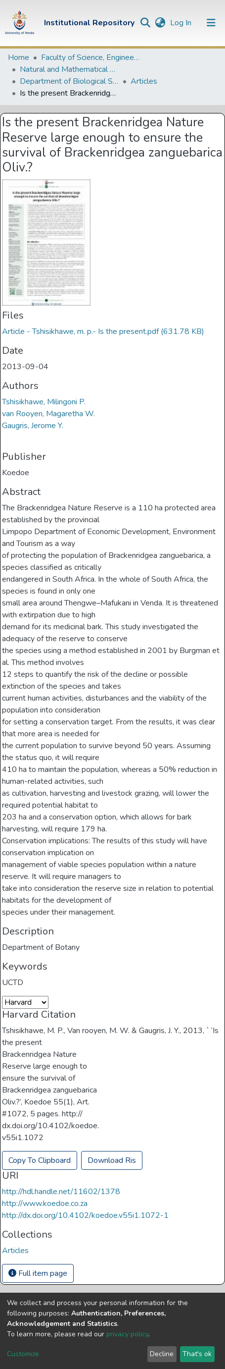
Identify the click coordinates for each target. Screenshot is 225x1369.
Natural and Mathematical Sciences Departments (69, 69)
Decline (162, 1354)
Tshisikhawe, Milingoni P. (44, 401)
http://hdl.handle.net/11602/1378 (61, 1191)
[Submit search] (145, 22)
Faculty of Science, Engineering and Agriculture (90, 57)
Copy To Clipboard (39, 1160)
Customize (23, 1354)
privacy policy (127, 1334)
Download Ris (112, 1160)
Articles (144, 81)
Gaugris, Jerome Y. (32, 425)
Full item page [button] (37, 1273)
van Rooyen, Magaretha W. (48, 413)
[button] (160, 23)
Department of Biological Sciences (69, 81)
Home (18, 57)
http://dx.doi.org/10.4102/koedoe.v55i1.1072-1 (85, 1215)
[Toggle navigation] (211, 23)
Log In (181, 22)
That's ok (197, 1354)
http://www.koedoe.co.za (45, 1203)
